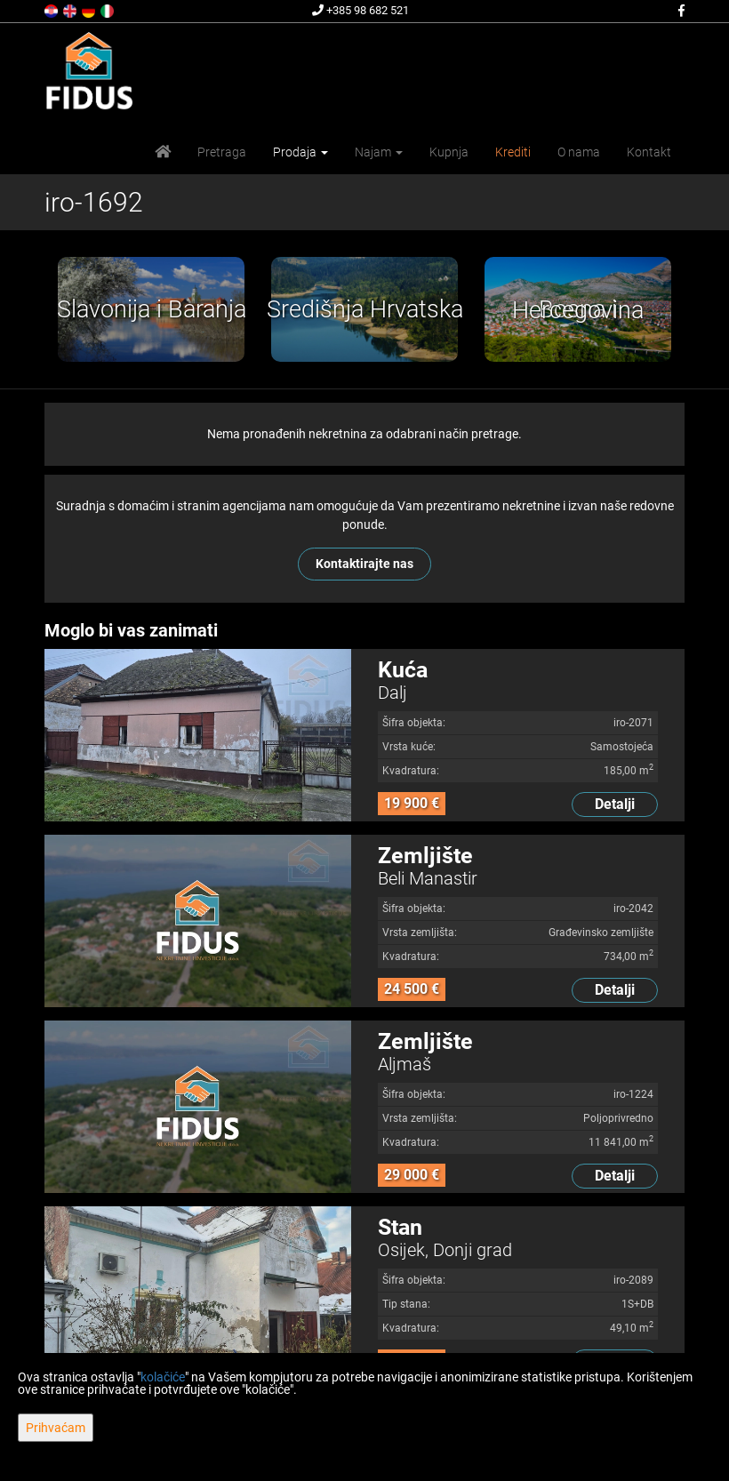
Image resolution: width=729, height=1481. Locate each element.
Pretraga (221, 152)
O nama (578, 152)
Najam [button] (379, 152)
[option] (151, 309)
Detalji (615, 804)
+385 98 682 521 (360, 10)
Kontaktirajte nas (364, 563)
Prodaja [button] (300, 152)
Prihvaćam (55, 1428)
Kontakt (649, 152)
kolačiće (162, 1377)
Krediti (513, 152)
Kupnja (449, 152)
